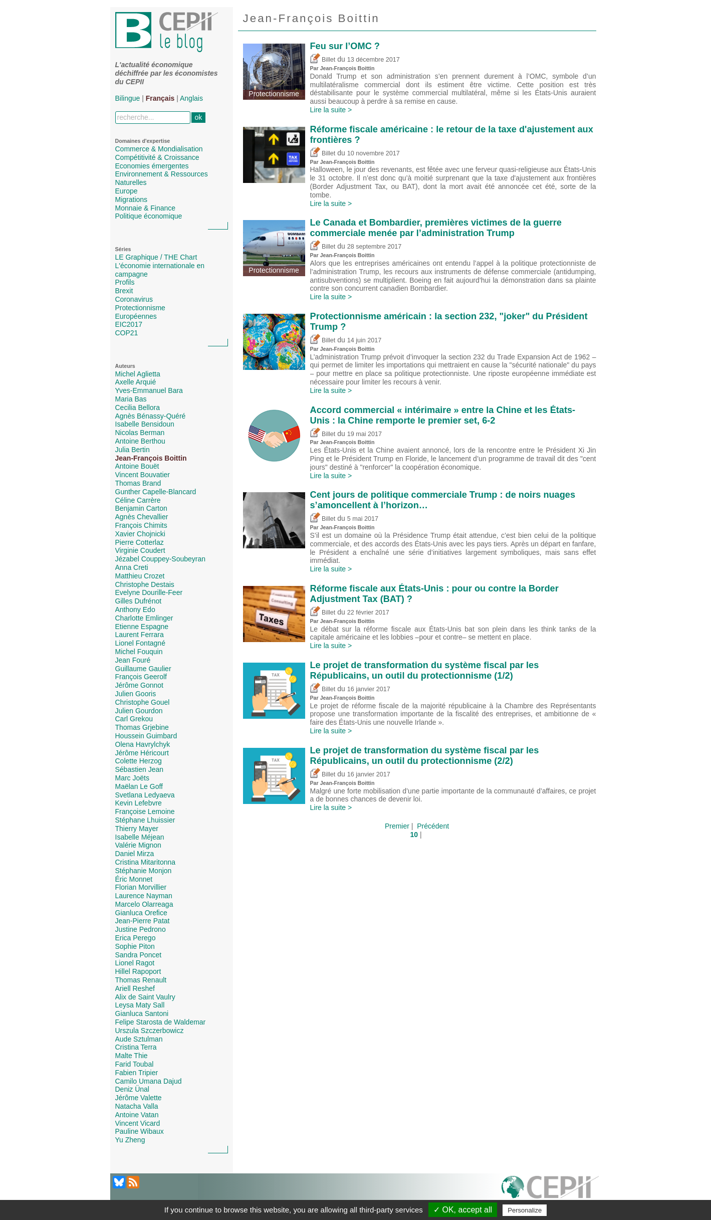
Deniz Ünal (132, 1089)
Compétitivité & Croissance (157, 157)
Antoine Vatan (137, 1115)
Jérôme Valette (138, 1098)
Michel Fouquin (139, 652)
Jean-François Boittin (151, 458)
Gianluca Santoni (142, 1013)
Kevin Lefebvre (138, 803)
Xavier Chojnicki (140, 534)
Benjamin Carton (141, 508)
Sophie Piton (135, 946)
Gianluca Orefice (141, 913)
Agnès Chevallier (141, 517)
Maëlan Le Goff (139, 786)
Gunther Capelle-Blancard (155, 492)
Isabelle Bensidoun (144, 424)
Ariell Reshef (135, 988)
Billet (323, 59)
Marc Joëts (132, 778)
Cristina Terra (136, 1047)
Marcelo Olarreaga (144, 904)
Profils (125, 282)
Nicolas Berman (140, 433)
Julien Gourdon (139, 711)
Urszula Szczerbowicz (149, 1031)
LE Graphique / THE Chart (156, 257)
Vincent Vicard (137, 1123)
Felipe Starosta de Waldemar (160, 1022)
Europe (126, 191)
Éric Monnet (134, 879)
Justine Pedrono (140, 929)
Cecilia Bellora (137, 407)
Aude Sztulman (139, 1039)
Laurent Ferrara (139, 635)
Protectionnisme (140, 308)
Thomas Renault (141, 980)
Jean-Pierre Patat (142, 921)
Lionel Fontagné (140, 643)
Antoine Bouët (137, 466)
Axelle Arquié (135, 382)
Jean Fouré (133, 660)
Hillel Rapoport (138, 971)
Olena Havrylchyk (142, 744)
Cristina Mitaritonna (145, 862)
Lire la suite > (331, 110)
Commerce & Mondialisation (159, 149)
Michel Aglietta (137, 374)
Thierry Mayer (136, 829)
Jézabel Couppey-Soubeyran (160, 559)
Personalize (525, 1210)
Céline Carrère (138, 500)
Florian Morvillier (141, 887)
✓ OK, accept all (462, 1209)
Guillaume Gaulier (143, 669)
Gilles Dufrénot (138, 601)
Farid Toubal (134, 1064)
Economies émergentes (152, 166)
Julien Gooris (135, 694)
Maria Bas (131, 399)
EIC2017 (128, 324)
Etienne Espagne (142, 627)
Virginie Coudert (140, 550)
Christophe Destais (144, 584)
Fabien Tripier (136, 1073)
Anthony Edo (135, 609)
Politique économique (148, 216)
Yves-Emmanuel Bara (149, 390)
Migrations (131, 199)
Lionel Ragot (135, 963)
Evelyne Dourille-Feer (149, 592)
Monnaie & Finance (145, 208)
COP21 (126, 333)
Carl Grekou (134, 719)
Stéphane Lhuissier (145, 820)
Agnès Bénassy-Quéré (150, 416)
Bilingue (127, 98)
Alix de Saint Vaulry (145, 997)
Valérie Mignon (138, 845)
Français (160, 98)
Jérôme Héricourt (142, 753)
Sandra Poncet (138, 955)
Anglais (191, 98)
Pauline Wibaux (139, 1131)
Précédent (433, 826)
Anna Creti (131, 567)
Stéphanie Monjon (143, 871)
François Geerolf (141, 677)
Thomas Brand (138, 483)
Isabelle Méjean (139, 837)
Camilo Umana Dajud (148, 1081)
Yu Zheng (130, 1140)
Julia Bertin (132, 450)
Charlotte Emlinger (144, 618)
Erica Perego (135, 938)
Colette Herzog (138, 761)
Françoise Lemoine (145, 811)
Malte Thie (131, 1056)
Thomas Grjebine (142, 727)
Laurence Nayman (143, 896)
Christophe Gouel (142, 702)
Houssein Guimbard (146, 736)
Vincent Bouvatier (142, 475)
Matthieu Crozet (140, 576)
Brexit (124, 291)
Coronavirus (134, 299)
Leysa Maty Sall (140, 1005)
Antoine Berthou (140, 441)
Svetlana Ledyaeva (145, 795)
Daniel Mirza (134, 854)
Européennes (136, 316)
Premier (397, 826)
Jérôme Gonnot (139, 685)
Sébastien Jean (139, 769)
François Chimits (141, 525)
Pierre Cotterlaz (139, 542)
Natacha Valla (136, 1106)
